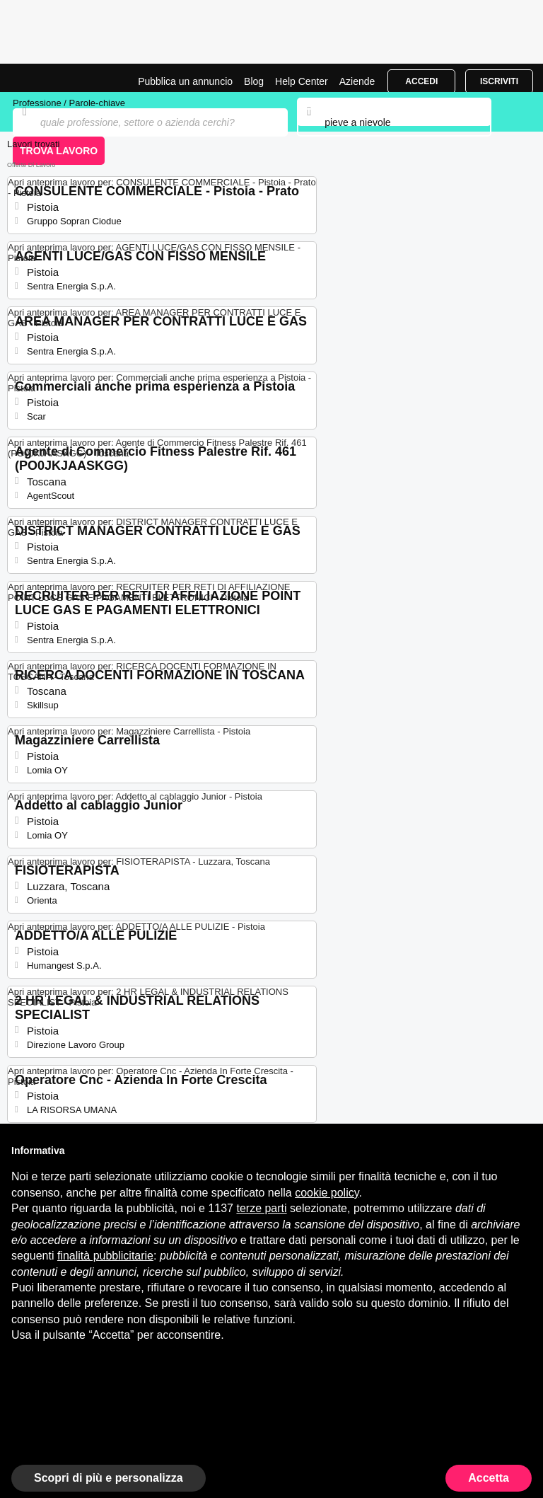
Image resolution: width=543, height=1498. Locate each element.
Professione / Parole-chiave (69, 103)
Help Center (301, 81)
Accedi (421, 81)
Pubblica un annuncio (185, 81)
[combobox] (394, 122)
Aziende (357, 81)
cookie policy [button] (326, 1193)
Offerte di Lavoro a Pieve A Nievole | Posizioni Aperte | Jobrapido (46, 77)
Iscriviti (499, 81)
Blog (254, 81)
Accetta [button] (488, 1478)
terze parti (261, 1208)
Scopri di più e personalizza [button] (108, 1478)
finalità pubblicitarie (105, 1256)
